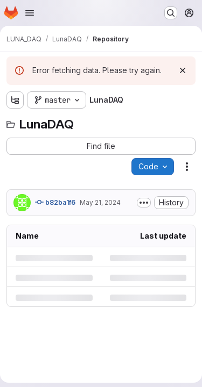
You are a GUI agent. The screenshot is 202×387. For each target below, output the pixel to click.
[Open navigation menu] (29, 13)
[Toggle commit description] (144, 202)
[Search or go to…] (170, 12)
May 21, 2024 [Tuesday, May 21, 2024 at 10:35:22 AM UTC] (100, 202)
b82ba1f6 (55, 202)
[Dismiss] (182, 70)
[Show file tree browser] (15, 100)
